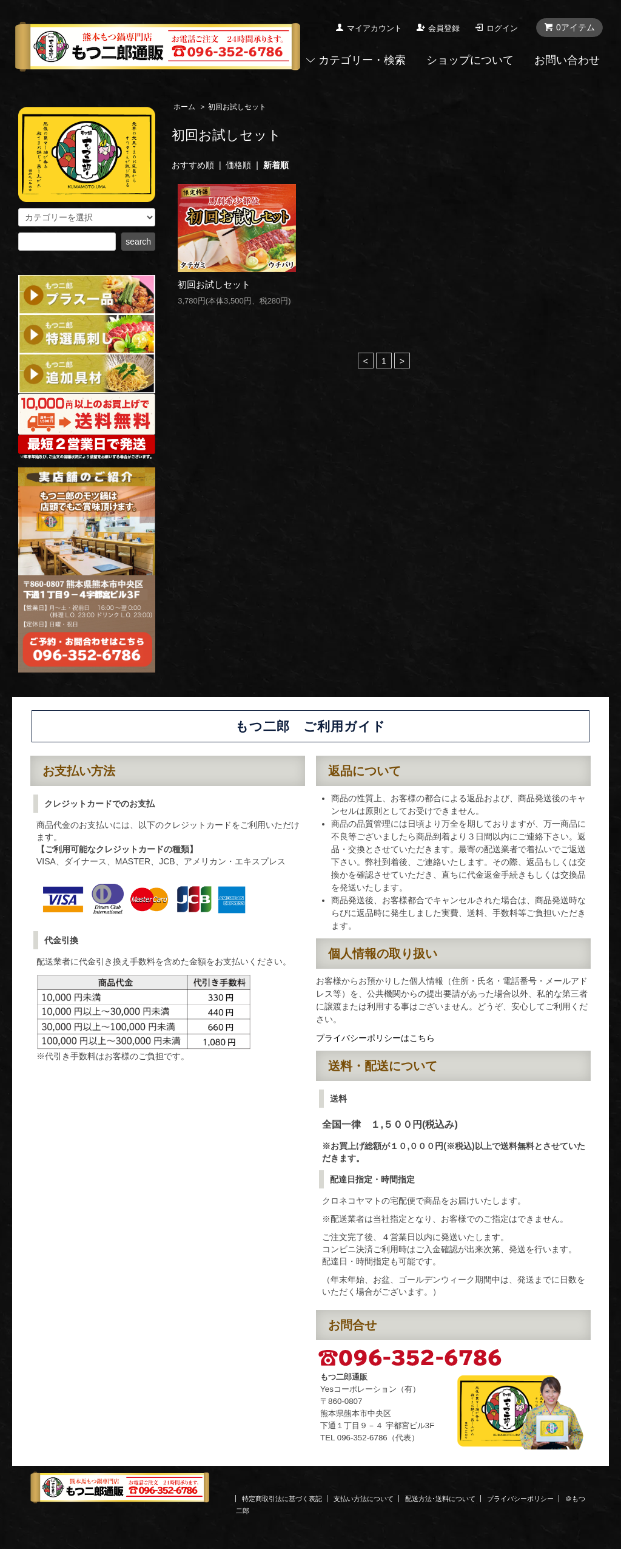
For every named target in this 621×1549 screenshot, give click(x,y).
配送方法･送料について (440, 1498)
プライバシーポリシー (520, 1498)
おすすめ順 (193, 165)
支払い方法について (364, 1498)
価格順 (238, 165)
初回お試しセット (214, 284)
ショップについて (470, 60)
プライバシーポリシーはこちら (375, 1038)
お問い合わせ (567, 60)
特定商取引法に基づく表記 (282, 1498)
